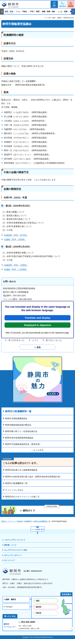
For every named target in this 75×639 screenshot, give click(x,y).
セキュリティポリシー (13, 555)
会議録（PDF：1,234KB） (16, 269)
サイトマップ (9, 560)
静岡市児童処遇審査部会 (16, 418)
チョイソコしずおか (14, 490)
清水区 (38, 613)
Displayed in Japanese (37, 325)
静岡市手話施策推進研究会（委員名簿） (23, 444)
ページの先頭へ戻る (37, 529)
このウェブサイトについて (14, 540)
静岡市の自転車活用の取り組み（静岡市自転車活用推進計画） (33, 477)
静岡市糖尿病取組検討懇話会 (18, 425)
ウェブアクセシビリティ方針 (15, 550)
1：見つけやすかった (15, 340)
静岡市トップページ (8, 521)
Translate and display (37, 317)
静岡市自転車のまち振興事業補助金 (21, 470)
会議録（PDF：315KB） (15, 239)
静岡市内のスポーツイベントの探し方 (22, 497)
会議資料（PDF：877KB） (16, 235)
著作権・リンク (10, 545)
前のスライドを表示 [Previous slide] (2, 11)
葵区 (38, 601)
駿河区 (38, 607)
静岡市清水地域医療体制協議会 (19, 438)
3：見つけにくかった (52, 340)
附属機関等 (28, 521)
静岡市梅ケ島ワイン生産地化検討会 (21, 431)
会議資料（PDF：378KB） (16, 265)
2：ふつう (33, 340)
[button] (54, 4)
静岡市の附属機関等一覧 (18, 411)
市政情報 (20, 521)
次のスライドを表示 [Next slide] (73, 11)
